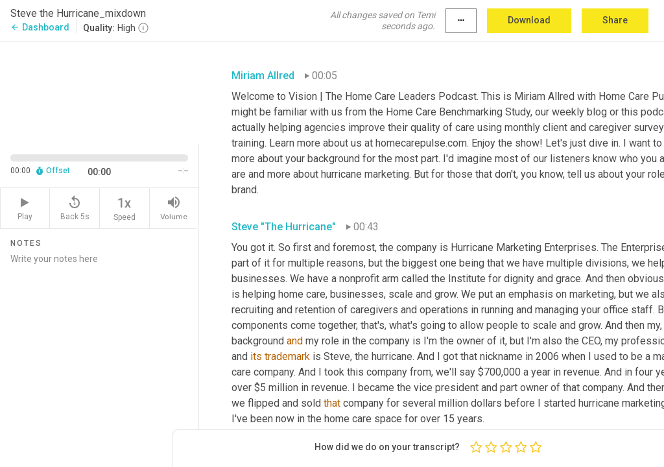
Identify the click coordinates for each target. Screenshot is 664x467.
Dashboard (39, 27)
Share (615, 20)
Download (529, 20)
